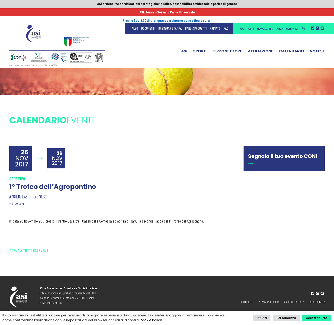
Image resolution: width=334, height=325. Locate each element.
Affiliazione (260, 37)
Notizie (317, 37)
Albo (135, 14)
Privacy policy (268, 302)
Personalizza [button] (288, 318)
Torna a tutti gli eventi (29, 250)
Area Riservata (287, 14)
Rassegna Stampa (170, 14)
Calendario (291, 37)
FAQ (226, 14)
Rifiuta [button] (266, 318)
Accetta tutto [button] (317, 318)
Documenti (148, 14)
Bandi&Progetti (196, 14)
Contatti (247, 14)
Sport (199, 37)
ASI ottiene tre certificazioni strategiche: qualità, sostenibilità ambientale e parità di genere (167, 3)
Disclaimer (317, 302)
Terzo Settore (227, 37)
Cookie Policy (294, 302)
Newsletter (265, 14)
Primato (215, 14)
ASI (184, 37)
